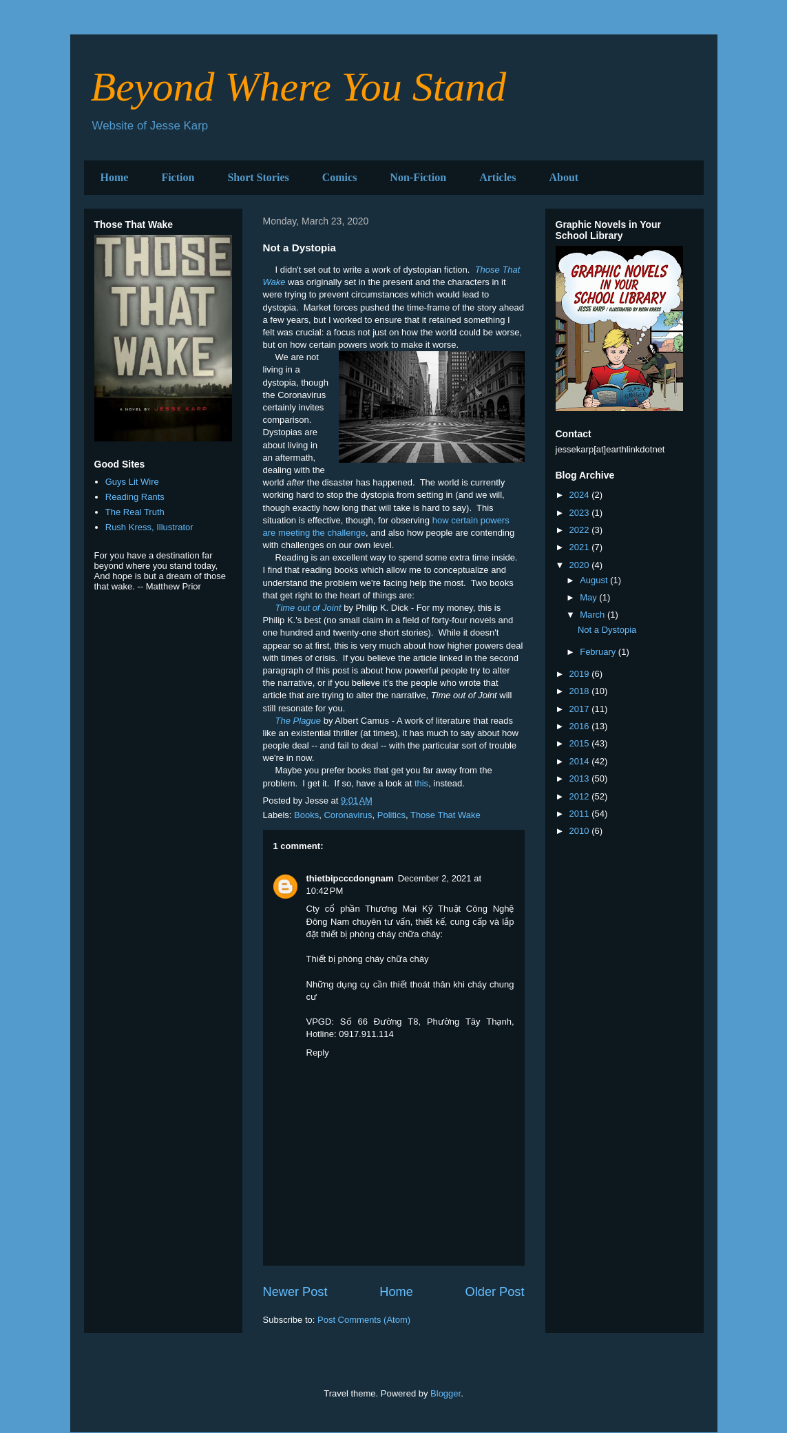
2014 (580, 761)
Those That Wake (445, 815)
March (593, 614)
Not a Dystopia (607, 630)
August (595, 580)
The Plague (298, 720)
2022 (580, 530)
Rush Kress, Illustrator (149, 527)
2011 (580, 813)
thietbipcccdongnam (350, 878)
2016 (580, 726)
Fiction (177, 177)
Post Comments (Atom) (363, 1320)
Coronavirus (348, 815)
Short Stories (257, 177)
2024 (580, 495)
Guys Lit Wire (132, 482)
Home (115, 177)
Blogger (445, 1393)
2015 (580, 743)
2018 (580, 691)
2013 (580, 778)
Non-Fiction (418, 177)
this (421, 783)
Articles (497, 177)
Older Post (495, 1292)
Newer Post (295, 1292)
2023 (580, 513)
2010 (580, 831)
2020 (580, 565)
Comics (339, 177)
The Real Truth (135, 512)
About (563, 177)
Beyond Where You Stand (299, 86)
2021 (580, 547)
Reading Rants (135, 497)
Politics (391, 815)
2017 (580, 709)
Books (306, 815)
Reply (317, 1052)
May (589, 597)
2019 (580, 674)
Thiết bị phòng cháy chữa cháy (367, 959)
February (599, 652)
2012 (580, 796)
